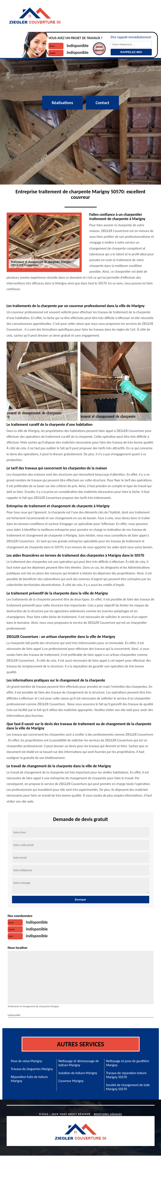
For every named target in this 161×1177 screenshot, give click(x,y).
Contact (102, 102)
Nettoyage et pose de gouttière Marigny (127, 1063)
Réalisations (62, 102)
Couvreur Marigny (71, 1081)
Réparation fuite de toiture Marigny (29, 1079)
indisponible (78, 45)
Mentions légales (108, 1114)
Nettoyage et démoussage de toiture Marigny (79, 1063)
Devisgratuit (99, 49)
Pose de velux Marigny (26, 1061)
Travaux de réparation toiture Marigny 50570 (126, 1075)
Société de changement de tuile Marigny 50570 (128, 1087)
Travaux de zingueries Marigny (32, 1069)
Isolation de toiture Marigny (78, 1073)
